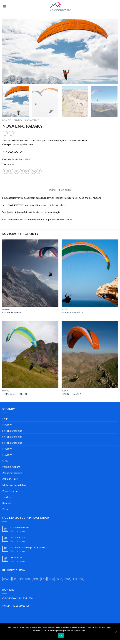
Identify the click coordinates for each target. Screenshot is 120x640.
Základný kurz (10, 478)
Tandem (6, 496)
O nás (5, 460)
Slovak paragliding (12, 430)
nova (12, 164)
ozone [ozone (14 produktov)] (51, 579)
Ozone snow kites (20, 527)
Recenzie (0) (64, 190)
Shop (5, 418)
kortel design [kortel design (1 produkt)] (24, 579)
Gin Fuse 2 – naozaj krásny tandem (28, 547)
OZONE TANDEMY (11, 312)
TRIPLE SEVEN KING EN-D (15, 394)
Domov (6, 120)
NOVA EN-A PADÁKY (72, 312)
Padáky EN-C (32, 120)
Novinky (7, 424)
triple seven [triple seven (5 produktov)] (78, 579)
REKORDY (16, 557)
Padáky (18, 120)
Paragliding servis (11, 490)
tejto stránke (64, 219)
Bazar (5, 508)
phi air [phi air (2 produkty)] (59, 579)
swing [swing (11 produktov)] (67, 579)
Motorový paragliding (14, 484)
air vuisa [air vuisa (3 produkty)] (7, 579)
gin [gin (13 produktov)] (14, 579)
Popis (52, 190)
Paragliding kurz (11, 466)
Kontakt (6, 502)
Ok (60, 635)
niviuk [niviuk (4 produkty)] (35, 579)
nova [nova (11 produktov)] (43, 579)
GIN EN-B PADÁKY (71, 394)
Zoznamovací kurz (12, 472)
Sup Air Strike (17, 537)
